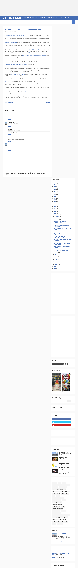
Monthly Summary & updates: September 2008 (23, 29)
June (58, 104)
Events (60, 342)
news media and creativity (60, 357)
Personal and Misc (58, 359)
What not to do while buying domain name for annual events (16, 64)
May (57, 106)
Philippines (65, 359)
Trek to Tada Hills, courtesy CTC (63, 97)
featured (64, 342)
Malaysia (64, 355)
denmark (56, 340)
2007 (57, 115)
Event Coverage (57, 455)
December (59, 63)
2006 (57, 117)
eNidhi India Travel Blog (12, 17)
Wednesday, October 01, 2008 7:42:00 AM (14, 116)
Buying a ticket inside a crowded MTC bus (13, 59)
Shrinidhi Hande (11, 122)
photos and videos (58, 361)
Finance (69, 342)
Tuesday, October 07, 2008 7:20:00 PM (14, 130)
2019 (57, 43)
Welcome (56, 404)
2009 (57, 60)
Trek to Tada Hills (8, 81)
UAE (68, 370)
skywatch (56, 368)
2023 (57, 36)
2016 (57, 48)
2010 (57, 58)
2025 (57, 33)
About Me (56, 22)
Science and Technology (59, 366)
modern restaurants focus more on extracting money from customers (19, 83)
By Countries (25, 22)
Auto (9, 22)
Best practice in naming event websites (64, 90)
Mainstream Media (58, 355)
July (57, 103)
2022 (57, 38)
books (56, 338)
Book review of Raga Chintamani (11, 42)
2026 (57, 31)
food (56, 344)
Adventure (57, 331)
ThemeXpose (29, 566)
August (58, 101)
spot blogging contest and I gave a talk (18, 74)
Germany (59, 344)
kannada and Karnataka (59, 353)
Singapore (67, 366)
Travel (55, 452)
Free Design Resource (37, 566)
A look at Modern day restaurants (63, 99)
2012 (57, 55)
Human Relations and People (60, 346)
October (58, 66)
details (31, 52)
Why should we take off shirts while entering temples (15, 35)
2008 (57, 62)
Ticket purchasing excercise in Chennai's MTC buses (62, 86)
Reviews (42, 22)
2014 (57, 52)
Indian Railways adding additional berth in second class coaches (34, 55)
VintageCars (61, 372)
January (58, 113)
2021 (57, 40)
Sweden (66, 368)
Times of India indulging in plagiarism (36, 49)
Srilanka (61, 368)
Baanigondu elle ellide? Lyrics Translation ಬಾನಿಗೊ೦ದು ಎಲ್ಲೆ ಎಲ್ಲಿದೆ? (65, 302)
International (57, 351)
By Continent (15, 22)
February (58, 111)
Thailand (56, 370)
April (58, 108)
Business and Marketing (63, 338)
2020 (57, 41)
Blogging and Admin (9, 102)
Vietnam (56, 372)
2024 (57, 35)
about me (13, 96)
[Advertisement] (7, 7)
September (59, 68)
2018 (57, 45)
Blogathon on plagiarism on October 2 (64, 72)
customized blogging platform (29, 91)
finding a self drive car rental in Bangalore (24, 67)
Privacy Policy (49, 22)
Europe (56, 342)
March (58, 109)
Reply (9, 119)
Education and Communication (65, 340)
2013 (57, 53)
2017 (57, 47)
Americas (65, 331)
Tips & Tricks (34, 22)
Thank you (56, 406)
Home (5, 22)
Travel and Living (63, 370)
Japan (63, 351)
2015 (57, 50)
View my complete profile (59, 390)
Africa (61, 331)
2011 (57, 57)
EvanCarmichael (17, 78)
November (59, 65)
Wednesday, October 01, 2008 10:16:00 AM (14, 123)
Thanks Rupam (57, 407)
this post (57, 388)
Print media (56, 457)
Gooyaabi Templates (51, 566)
